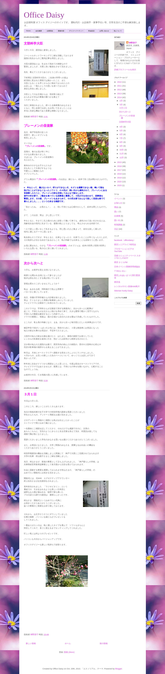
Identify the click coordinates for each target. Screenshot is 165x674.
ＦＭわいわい (120, 271)
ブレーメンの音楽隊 (38, 125)
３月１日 (30, 394)
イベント (118, 198)
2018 (119, 174)
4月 (121, 127)
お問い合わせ (104, 31)
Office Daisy (44, 15)
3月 (121, 104)
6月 (121, 134)
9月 (121, 146)
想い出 (117, 220)
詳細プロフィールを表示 (125, 69)
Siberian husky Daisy (123, 291)
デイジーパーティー (76, 31)
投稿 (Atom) (69, 652)
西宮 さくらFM (121, 262)
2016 (119, 166)
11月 (122, 153)
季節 (116, 207)
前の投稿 (104, 643)
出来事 (117, 216)
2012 (119, 89)
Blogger (118, 669)
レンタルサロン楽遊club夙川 (127, 286)
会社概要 (38, 31)
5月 (121, 130)
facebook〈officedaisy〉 (124, 240)
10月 (122, 150)
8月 (121, 142)
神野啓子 (133, 43)
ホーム (68, 643)
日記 (116, 229)
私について (118, 31)
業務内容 (61, 31)
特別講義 (118, 224)
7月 (121, 138)
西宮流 (117, 282)
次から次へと (33, 263)
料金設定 (91, 31)
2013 (119, 93)
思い (116, 211)
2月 (121, 101)
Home (28, 31)
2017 (119, 170)
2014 (119, 97)
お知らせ (118, 203)
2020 (119, 181)
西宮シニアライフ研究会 (125, 244)
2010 (119, 82)
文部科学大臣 (33, 43)
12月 (122, 157)
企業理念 (50, 31)
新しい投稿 (31, 643)
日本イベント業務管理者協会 (127, 266)
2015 (119, 162)
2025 (119, 185)
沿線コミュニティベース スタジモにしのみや (127, 256)
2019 (119, 177)
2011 (119, 86)
